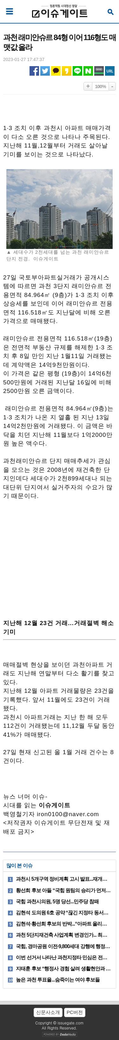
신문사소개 (48, 1012)
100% (100, 86)
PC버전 (75, 1012)
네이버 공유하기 (88, 71)
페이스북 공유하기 (34, 71)
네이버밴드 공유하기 (99, 71)
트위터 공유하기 (45, 71)
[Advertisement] (59, 558)
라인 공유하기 (77, 71)
